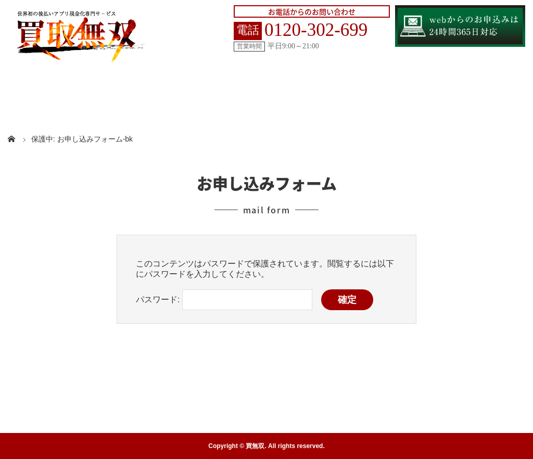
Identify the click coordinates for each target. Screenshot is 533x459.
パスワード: (224, 299)
